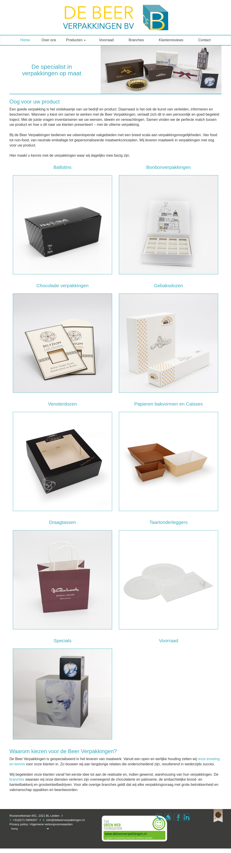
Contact (204, 40)
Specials (62, 640)
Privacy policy (18, 824)
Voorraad (106, 40)
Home (25, 40)
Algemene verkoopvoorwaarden (51, 824)
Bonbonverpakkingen (168, 167)
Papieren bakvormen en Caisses (168, 403)
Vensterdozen (62, 403)
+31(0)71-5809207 (25, 820)
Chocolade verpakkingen (62, 285)
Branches (136, 40)
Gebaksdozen (168, 285)
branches (16, 779)
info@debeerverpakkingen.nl (65, 820)
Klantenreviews (171, 40)
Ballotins (62, 167)
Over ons (49, 40)
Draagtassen (62, 522)
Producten (76, 40)
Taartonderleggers (168, 522)
